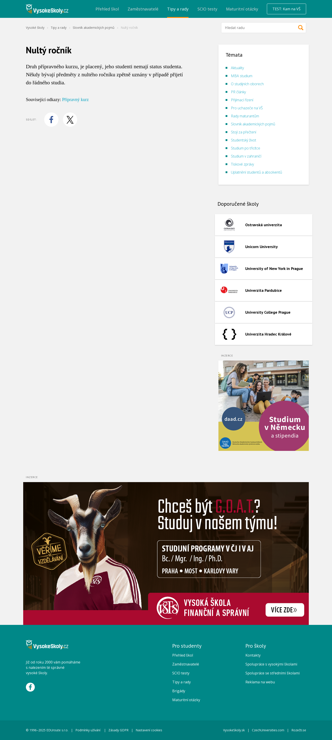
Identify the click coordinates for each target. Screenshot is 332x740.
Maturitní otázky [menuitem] (242, 9)
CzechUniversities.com (268, 730)
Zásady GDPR (118, 730)
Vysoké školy (35, 27)
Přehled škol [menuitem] (107, 9)
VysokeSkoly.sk (234, 730)
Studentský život (243, 140)
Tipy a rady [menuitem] (178, 9)
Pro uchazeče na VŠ (247, 108)
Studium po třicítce (245, 148)
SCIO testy (180, 673)
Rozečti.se (298, 730)
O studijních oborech (247, 83)
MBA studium (241, 75)
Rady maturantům (245, 116)
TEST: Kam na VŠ (286, 8)
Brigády (178, 690)
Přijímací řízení (242, 99)
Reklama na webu (260, 682)
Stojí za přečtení (243, 132)
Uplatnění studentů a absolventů (256, 172)
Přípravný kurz (75, 99)
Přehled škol (182, 655)
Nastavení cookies (149, 730)
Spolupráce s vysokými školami (271, 664)
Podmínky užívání (88, 730)
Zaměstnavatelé (185, 664)
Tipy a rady (58, 27)
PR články (238, 91)
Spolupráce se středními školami (272, 673)
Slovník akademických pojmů (93, 27)
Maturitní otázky (186, 699)
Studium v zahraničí (246, 156)
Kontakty (253, 655)
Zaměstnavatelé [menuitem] (143, 9)
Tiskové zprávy (242, 164)
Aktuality (237, 67)
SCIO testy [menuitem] (207, 9)
